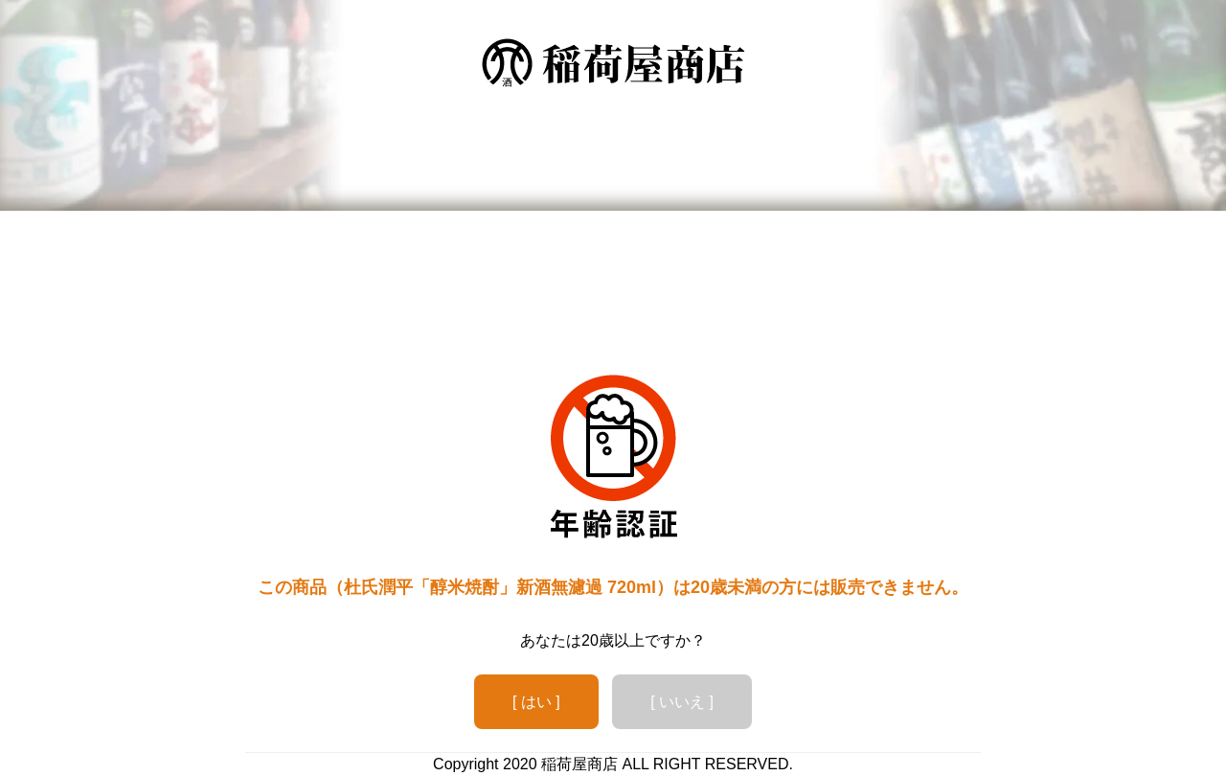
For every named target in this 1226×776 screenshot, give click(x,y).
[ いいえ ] (682, 702)
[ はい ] (536, 702)
